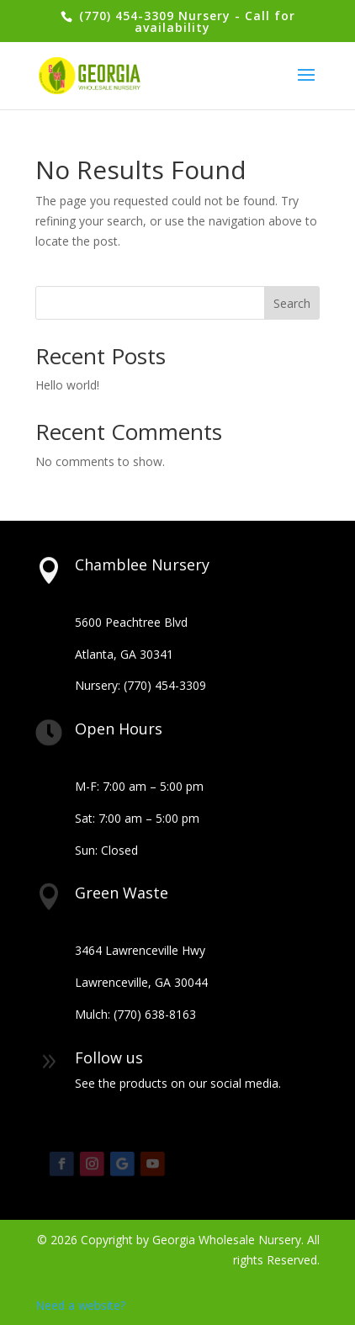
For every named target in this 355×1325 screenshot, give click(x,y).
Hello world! (67, 385)
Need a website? (80, 1305)
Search (291, 303)
